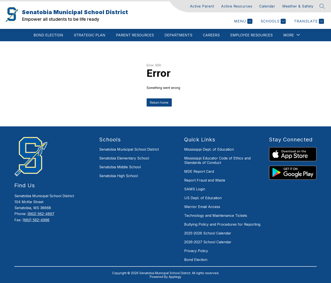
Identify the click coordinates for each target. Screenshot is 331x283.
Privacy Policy (196, 251)
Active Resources (236, 6)
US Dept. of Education (203, 198)
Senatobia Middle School (120, 167)
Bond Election (48, 35)
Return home (159, 102)
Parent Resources (135, 35)
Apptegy (175, 277)
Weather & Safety (297, 6)
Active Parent (202, 6)
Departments (178, 35)
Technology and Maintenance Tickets (215, 215)
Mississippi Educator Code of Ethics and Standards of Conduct (217, 160)
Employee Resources (251, 35)
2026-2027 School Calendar (207, 242)
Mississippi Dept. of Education (209, 149)
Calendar (267, 6)
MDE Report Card (199, 171)
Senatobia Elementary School (124, 158)
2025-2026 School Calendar (207, 233)
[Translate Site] (308, 21)
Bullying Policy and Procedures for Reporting (222, 224)
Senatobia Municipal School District (129, 149)
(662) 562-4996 (36, 220)
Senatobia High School (118, 176)
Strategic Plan (89, 35)
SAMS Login (194, 189)
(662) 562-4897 (40, 214)
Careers (211, 35)
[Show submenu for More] (288, 35)
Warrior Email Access (202, 206)
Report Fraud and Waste (204, 180)
